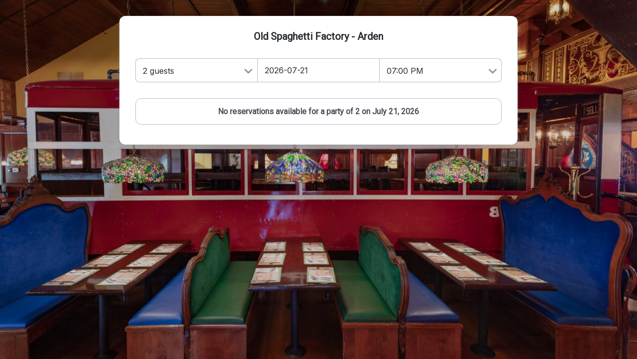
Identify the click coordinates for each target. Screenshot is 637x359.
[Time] (441, 70)
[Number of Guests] (196, 70)
